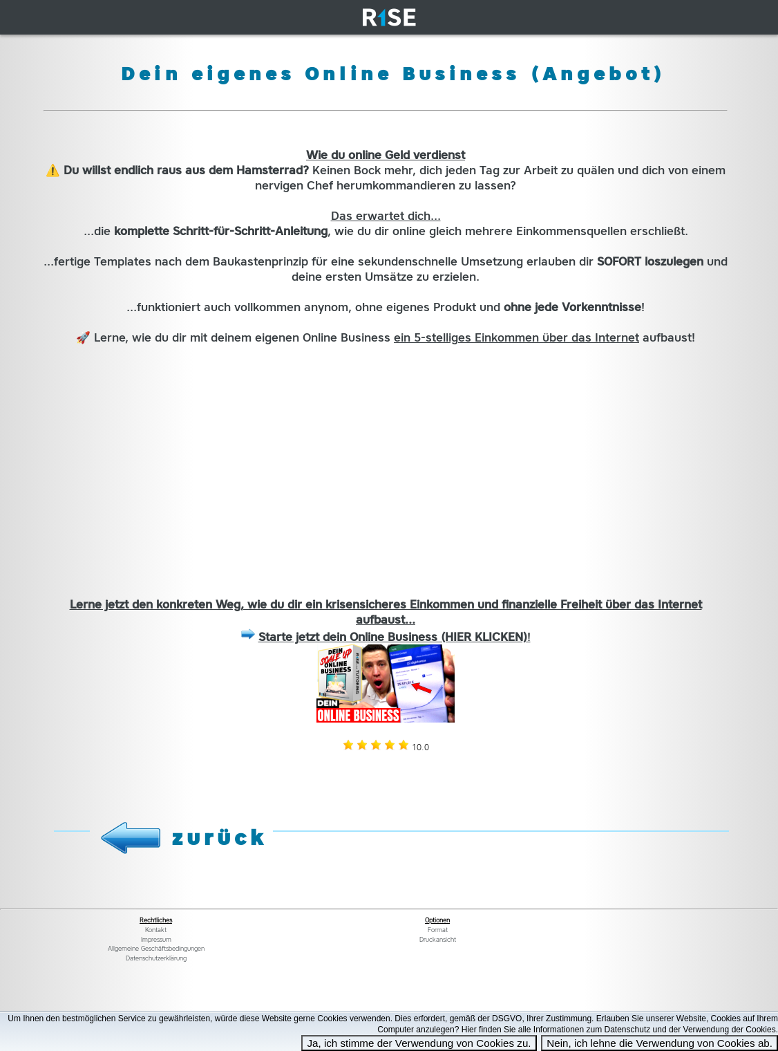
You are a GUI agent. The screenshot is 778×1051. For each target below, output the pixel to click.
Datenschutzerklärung (156, 958)
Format (438, 930)
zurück (219, 837)
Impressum (156, 940)
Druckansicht (437, 940)
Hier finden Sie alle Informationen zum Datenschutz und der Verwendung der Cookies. (620, 1029)
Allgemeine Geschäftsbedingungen (156, 949)
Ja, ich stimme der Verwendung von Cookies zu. (419, 1043)
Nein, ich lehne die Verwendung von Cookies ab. (659, 1043)
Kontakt (156, 930)
